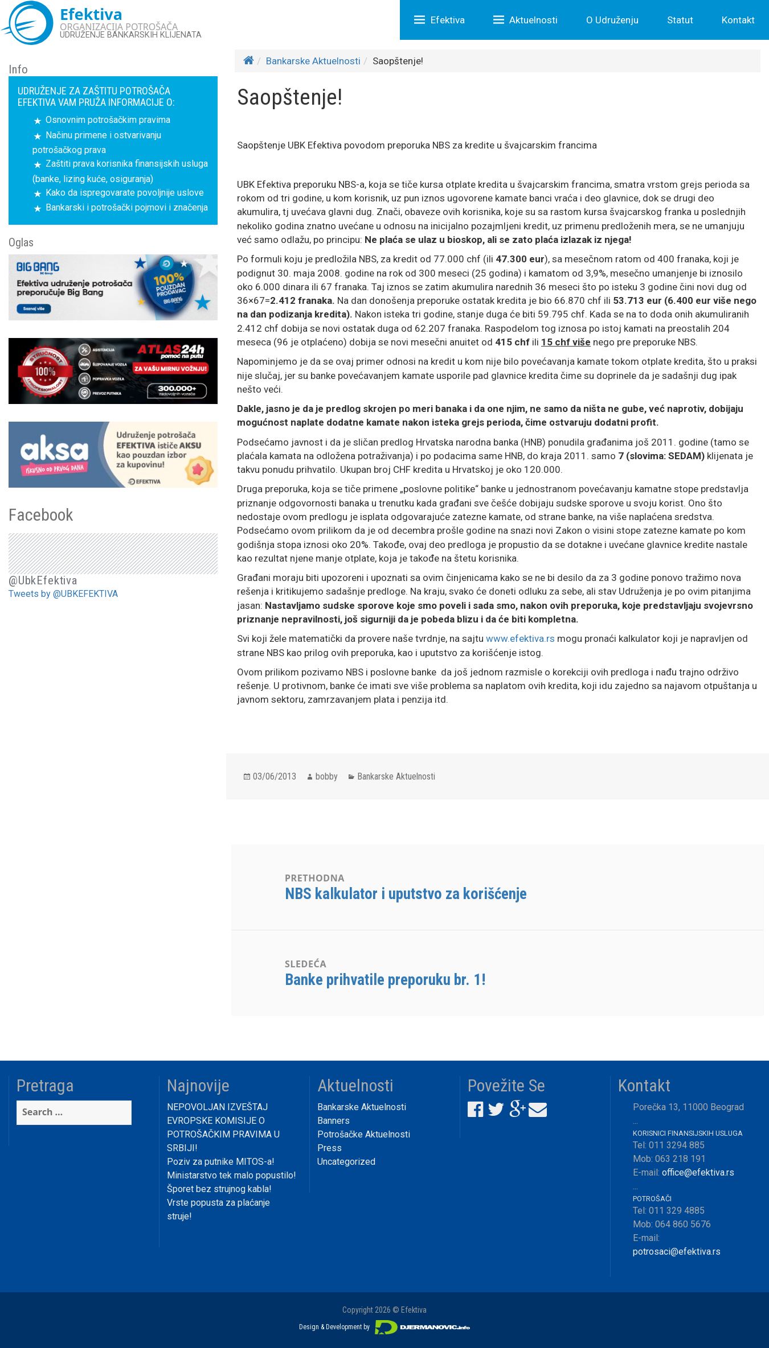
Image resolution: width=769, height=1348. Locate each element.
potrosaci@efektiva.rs (677, 1251)
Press (329, 1148)
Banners (333, 1120)
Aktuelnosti (533, 20)
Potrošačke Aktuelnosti (363, 1134)
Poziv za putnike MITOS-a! (221, 1161)
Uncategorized (346, 1161)
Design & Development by (384, 1327)
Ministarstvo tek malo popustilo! (231, 1175)
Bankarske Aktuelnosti (313, 61)
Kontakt (738, 20)
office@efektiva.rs (698, 1172)
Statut (680, 20)
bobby (327, 776)
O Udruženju (612, 20)
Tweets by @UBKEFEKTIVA (63, 593)
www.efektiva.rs (520, 638)
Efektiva (448, 20)
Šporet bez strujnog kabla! (219, 1189)
